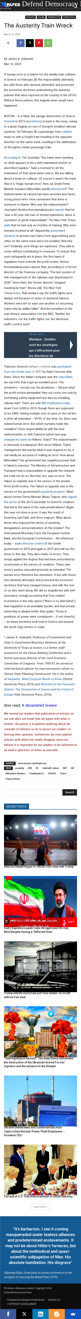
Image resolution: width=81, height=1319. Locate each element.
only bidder (65, 377)
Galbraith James (50, 768)
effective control (33, 543)
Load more (40, 1206)
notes (16, 293)
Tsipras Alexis (13, 779)
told (39, 314)
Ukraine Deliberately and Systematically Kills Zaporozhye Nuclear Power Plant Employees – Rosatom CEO (34, 1131)
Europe (41, 17)
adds (7, 225)
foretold (9, 121)
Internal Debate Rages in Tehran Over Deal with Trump (38, 866)
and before (34, 121)
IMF (65, 768)
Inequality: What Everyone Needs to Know (34, 679)
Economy (30, 17)
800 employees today (55, 403)
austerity (19, 768)
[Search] (69, 792)
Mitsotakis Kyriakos (16, 773)
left (72, 768)
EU (37, 768)
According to (12, 157)
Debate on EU (54, 17)
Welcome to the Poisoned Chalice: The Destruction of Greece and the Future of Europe (39, 689)
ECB (30, 768)
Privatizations (37, 773)
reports (60, 210)
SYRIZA (52, 773)
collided (67, 131)
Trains (63, 773)
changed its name (15, 439)
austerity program (53, 491)
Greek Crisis (69, 17)
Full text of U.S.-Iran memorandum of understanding (38, 1196)
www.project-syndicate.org (32, 763)
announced (58, 189)
